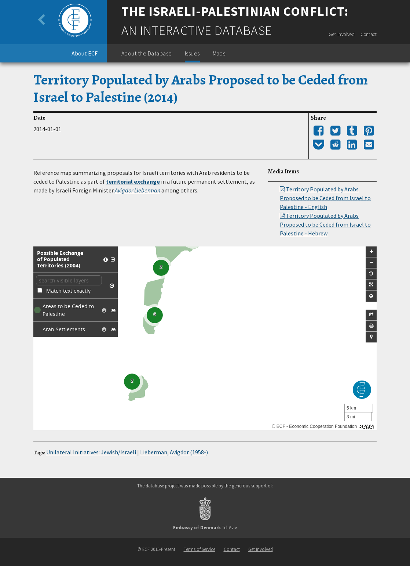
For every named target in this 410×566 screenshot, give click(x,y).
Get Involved (342, 34)
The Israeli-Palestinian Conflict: (234, 11)
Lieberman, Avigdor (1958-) (174, 452)
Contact (368, 34)
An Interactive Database (196, 30)
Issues (192, 53)
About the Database (146, 53)
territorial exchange (133, 181)
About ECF (85, 53)
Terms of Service (199, 549)
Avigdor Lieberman (137, 190)
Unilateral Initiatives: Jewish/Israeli (91, 452)
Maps (219, 53)
